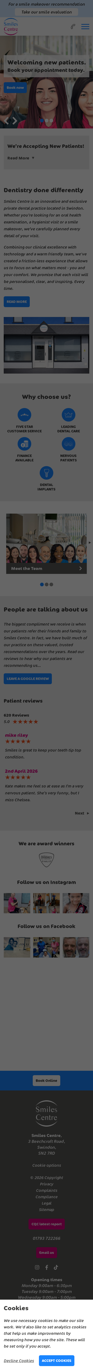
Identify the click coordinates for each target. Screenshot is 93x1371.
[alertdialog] (46, 1335)
